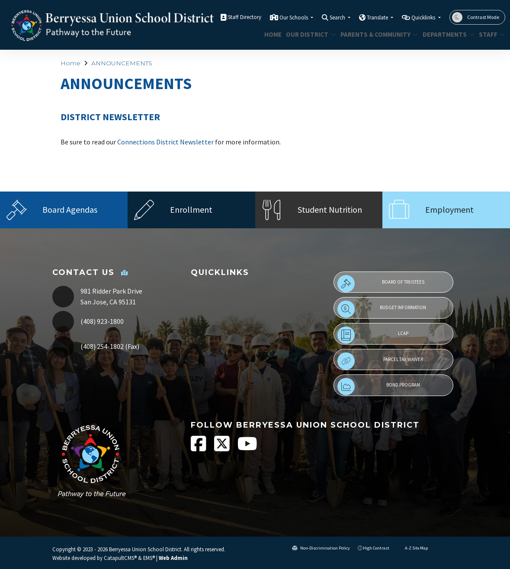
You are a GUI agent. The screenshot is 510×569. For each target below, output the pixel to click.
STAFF (490, 34)
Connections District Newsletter (165, 141)
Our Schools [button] (294, 17)
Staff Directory (244, 17)
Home (271, 34)
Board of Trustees (380, 283)
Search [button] (338, 17)
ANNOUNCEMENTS (121, 63)
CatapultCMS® (120, 557)
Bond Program (378, 386)
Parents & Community (375, 34)
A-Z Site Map (412, 548)
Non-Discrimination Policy (321, 548)
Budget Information (381, 309)
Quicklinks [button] (423, 17)
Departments (446, 34)
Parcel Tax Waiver (380, 361)
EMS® (149, 557)
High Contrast (376, 548)
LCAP (372, 335)
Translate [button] (378, 17)
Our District (308, 34)
